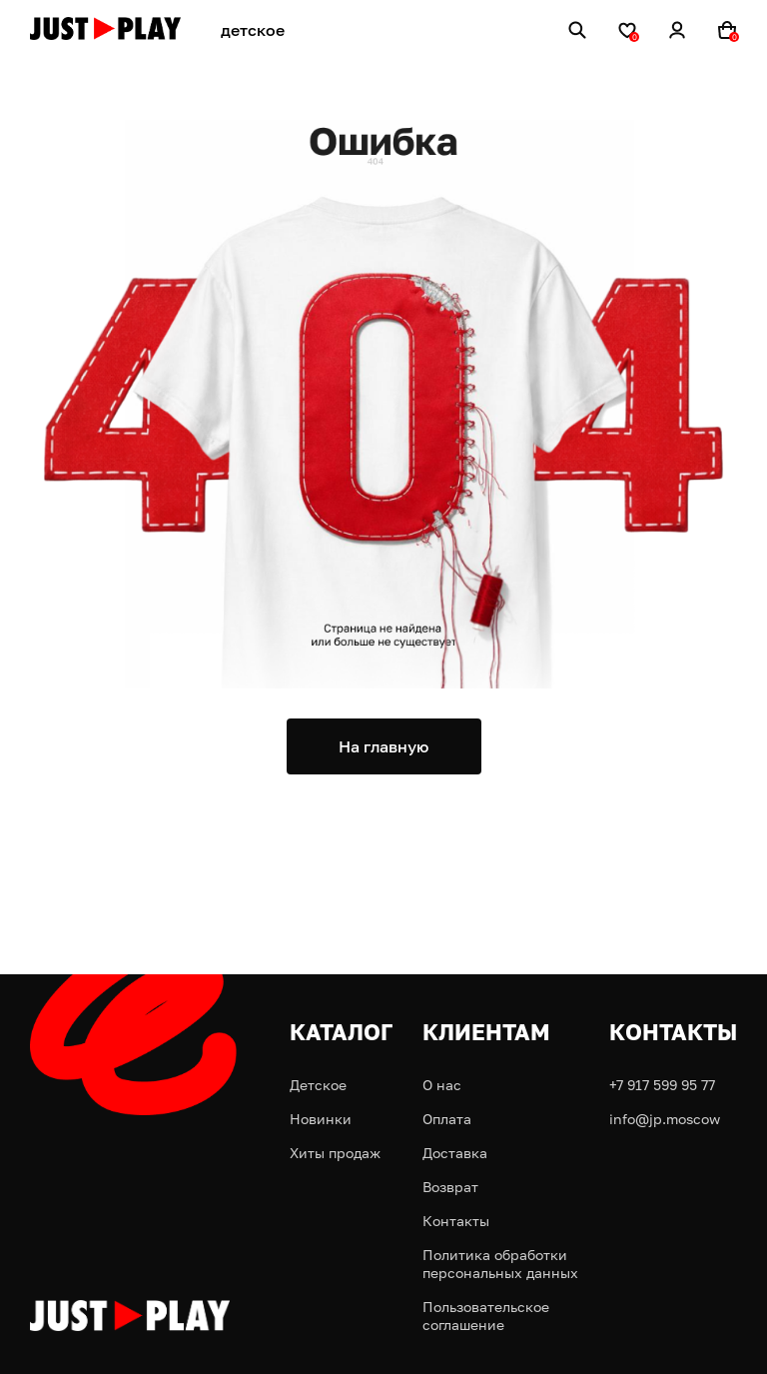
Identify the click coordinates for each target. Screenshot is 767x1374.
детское (253, 30)
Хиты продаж (335, 1152)
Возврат (450, 1186)
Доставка (454, 1152)
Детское (318, 1084)
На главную (383, 746)
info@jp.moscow (664, 1118)
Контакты (455, 1220)
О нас (441, 1084)
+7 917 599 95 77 (662, 1084)
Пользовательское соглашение (485, 1315)
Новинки (321, 1118)
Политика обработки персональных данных (500, 1263)
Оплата (446, 1118)
